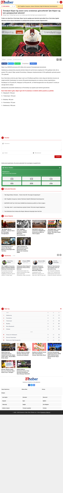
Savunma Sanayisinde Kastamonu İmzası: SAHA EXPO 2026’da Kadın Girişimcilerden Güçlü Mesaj (54, 355)
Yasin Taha (10, 261)
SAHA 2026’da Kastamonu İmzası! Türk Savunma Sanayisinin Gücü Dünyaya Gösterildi (23, 372)
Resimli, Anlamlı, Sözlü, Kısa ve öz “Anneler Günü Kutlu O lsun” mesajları (8, 371)
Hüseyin (41, 261)
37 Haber (10, 59)
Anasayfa (4, 15)
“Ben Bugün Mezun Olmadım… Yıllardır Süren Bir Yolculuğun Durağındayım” (8, 231)
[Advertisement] (13, 120)
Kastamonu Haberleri (45, 412)
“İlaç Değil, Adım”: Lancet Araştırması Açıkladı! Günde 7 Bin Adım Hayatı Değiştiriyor (54, 231)
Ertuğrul (26, 261)
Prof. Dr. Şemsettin (56, 262)
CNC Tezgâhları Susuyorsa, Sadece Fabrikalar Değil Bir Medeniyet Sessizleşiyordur (37, 6)
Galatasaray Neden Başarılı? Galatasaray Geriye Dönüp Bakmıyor (24, 267)
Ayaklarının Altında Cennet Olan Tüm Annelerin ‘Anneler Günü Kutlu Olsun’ (39, 353)
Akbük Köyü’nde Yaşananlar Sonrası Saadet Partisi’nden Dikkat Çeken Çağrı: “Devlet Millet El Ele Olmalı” (8, 355)
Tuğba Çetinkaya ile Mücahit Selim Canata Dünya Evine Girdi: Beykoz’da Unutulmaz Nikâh (22, 249)
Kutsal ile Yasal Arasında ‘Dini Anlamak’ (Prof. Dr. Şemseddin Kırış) (54, 267)
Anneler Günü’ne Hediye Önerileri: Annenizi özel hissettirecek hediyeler (23, 353)
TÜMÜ (14, 255)
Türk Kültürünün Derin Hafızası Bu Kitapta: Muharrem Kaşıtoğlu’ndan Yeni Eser (8, 249)
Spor (8, 15)
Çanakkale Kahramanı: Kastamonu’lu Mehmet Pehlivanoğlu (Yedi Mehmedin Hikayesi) (37, 268)
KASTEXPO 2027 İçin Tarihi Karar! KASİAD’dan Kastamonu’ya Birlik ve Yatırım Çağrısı (38, 231)
